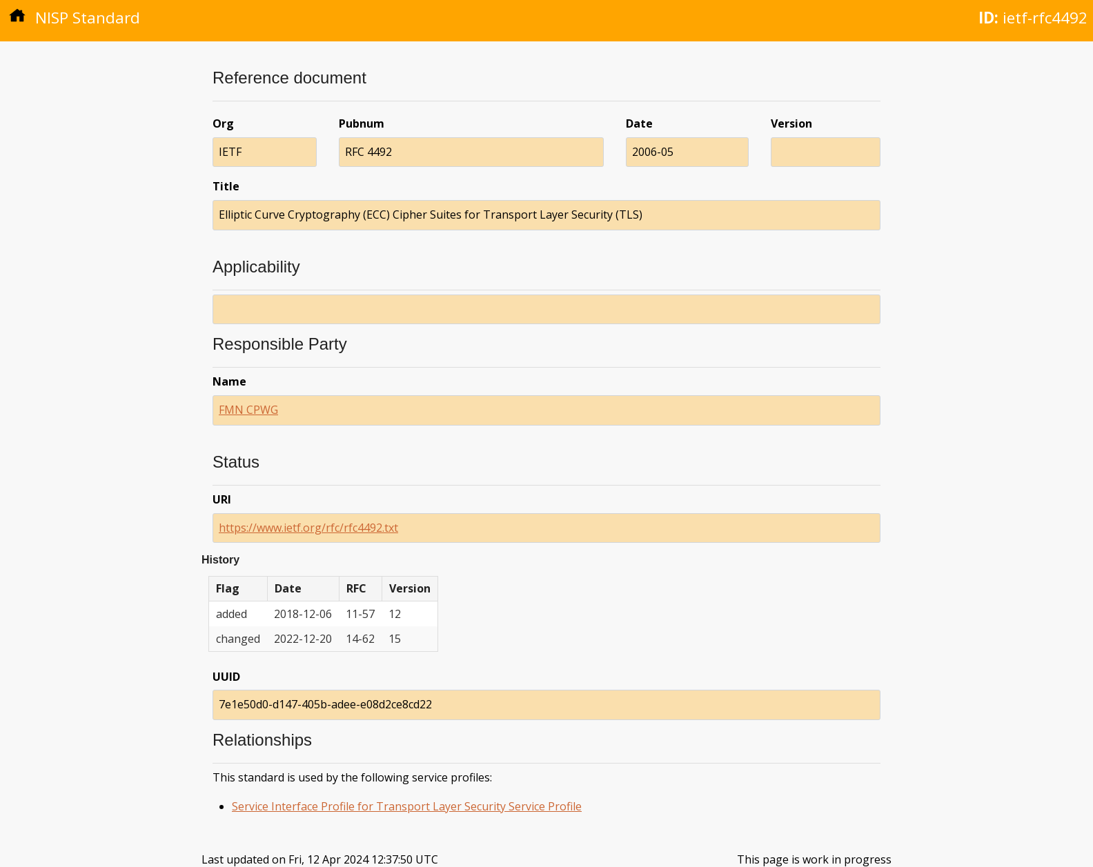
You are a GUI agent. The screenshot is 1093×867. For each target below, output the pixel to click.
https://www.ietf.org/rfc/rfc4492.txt (308, 527)
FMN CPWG (248, 409)
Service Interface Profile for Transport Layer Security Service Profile (407, 806)
